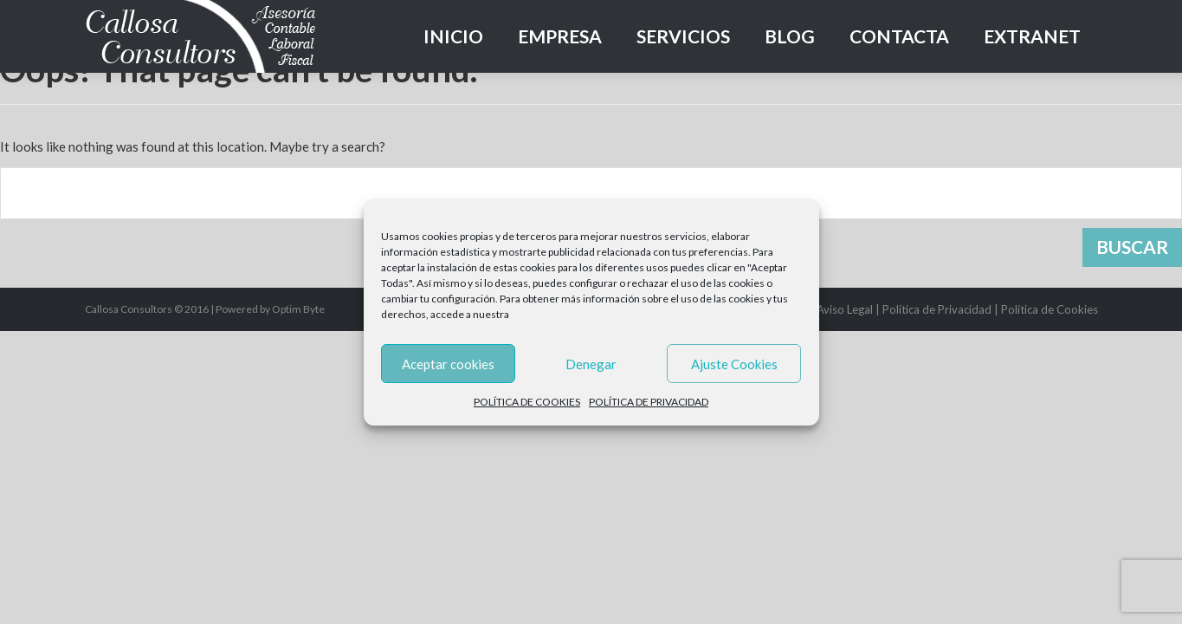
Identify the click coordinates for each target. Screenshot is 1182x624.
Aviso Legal (845, 309)
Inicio (453, 36)
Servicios (683, 36)
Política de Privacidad (936, 309)
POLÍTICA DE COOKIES (527, 401)
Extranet (1032, 36)
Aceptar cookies (448, 364)
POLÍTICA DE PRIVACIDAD (648, 401)
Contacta (899, 36)
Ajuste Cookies (734, 364)
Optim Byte (298, 308)
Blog (790, 36)
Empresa (560, 36)
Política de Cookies (1049, 309)
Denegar (591, 364)
